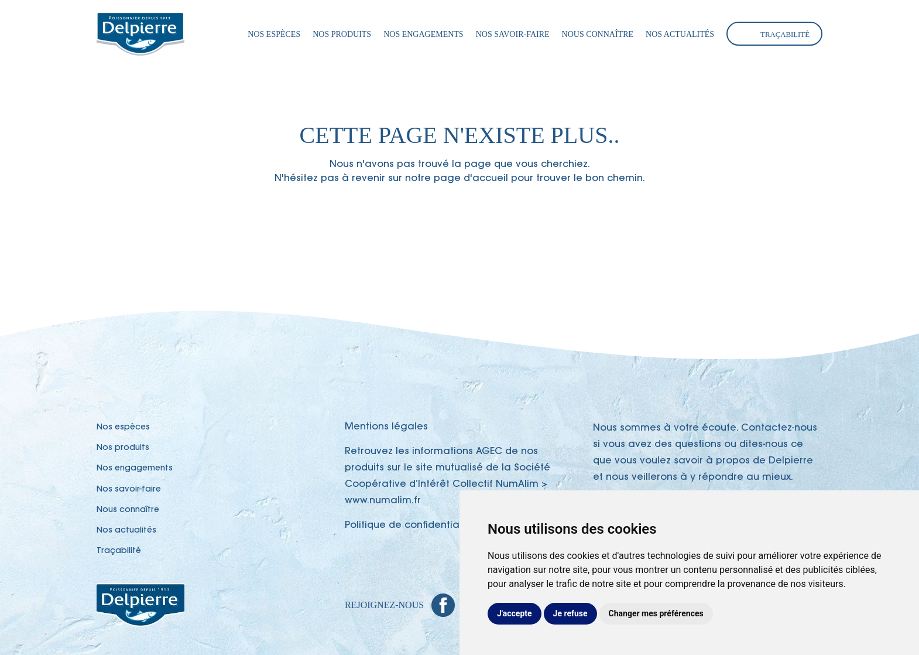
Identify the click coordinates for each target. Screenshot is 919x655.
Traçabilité (785, 34)
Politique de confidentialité (409, 525)
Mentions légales (386, 427)
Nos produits (342, 34)
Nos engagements (423, 34)
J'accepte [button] (514, 613)
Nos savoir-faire (513, 34)
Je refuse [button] (570, 613)
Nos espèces (274, 34)
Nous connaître (598, 34)
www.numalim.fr (383, 501)
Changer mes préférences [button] (656, 613)
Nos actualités (680, 34)
